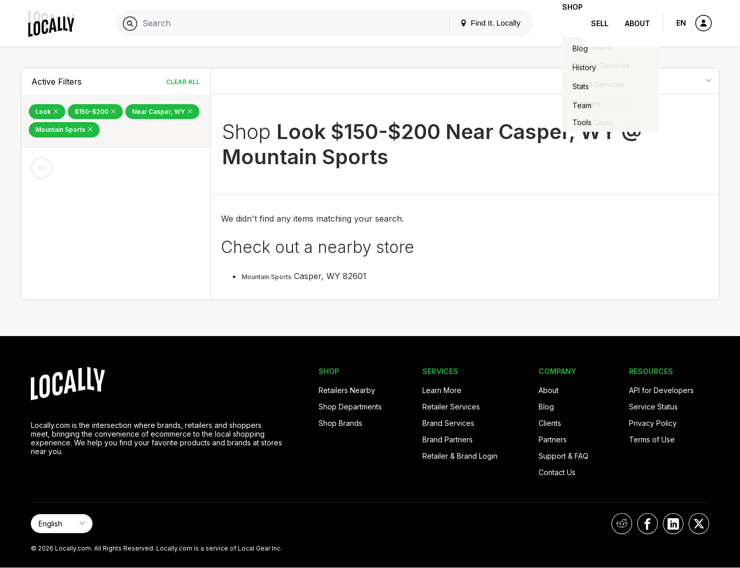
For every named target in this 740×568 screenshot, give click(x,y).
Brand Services (448, 423)
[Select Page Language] (61, 523)
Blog (546, 406)
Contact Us (557, 472)
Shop (564, 23)
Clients (550, 423)
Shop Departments (350, 406)
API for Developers (661, 390)
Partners (553, 439)
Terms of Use (652, 439)
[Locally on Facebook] (647, 523)
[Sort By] (667, 80)
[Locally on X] (699, 523)
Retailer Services (451, 406)
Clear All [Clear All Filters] (183, 82)
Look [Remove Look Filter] (47, 111)
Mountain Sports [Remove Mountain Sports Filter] (64, 129)
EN (681, 22)
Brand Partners (447, 439)
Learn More (441, 390)
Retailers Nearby (347, 390)
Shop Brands (340, 423)
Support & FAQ (563, 456)
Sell (599, 23)
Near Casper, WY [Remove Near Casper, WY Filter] (162, 111)
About (637, 23)
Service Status (653, 406)
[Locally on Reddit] (622, 523)
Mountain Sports (266, 277)
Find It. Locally (473, 22)
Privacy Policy (653, 423)
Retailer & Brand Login (459, 456)
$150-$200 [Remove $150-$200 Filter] (95, 111)
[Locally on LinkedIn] (673, 523)
